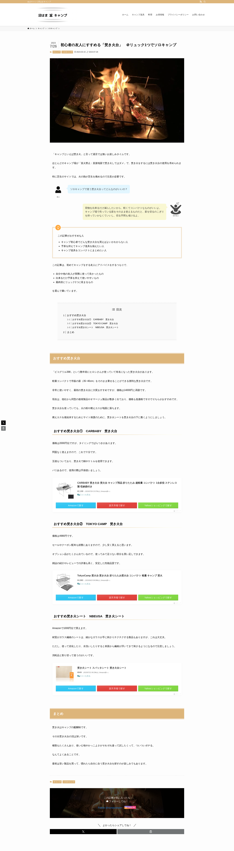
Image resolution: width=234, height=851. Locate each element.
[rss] (201, 1)
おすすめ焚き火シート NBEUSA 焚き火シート (95, 327)
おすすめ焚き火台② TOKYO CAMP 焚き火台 (95, 323)
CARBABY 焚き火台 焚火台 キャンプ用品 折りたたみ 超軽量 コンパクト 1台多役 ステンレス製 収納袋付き (127, 485)
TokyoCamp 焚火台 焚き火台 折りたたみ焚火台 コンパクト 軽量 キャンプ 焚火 (119, 575)
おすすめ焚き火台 (76, 315)
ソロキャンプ (67, 52)
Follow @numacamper (110, 810)
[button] (83, 834)
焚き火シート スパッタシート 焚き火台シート (101, 668)
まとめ (70, 332)
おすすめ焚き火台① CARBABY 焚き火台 (93, 319)
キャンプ (56, 52)
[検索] (205, 1)
